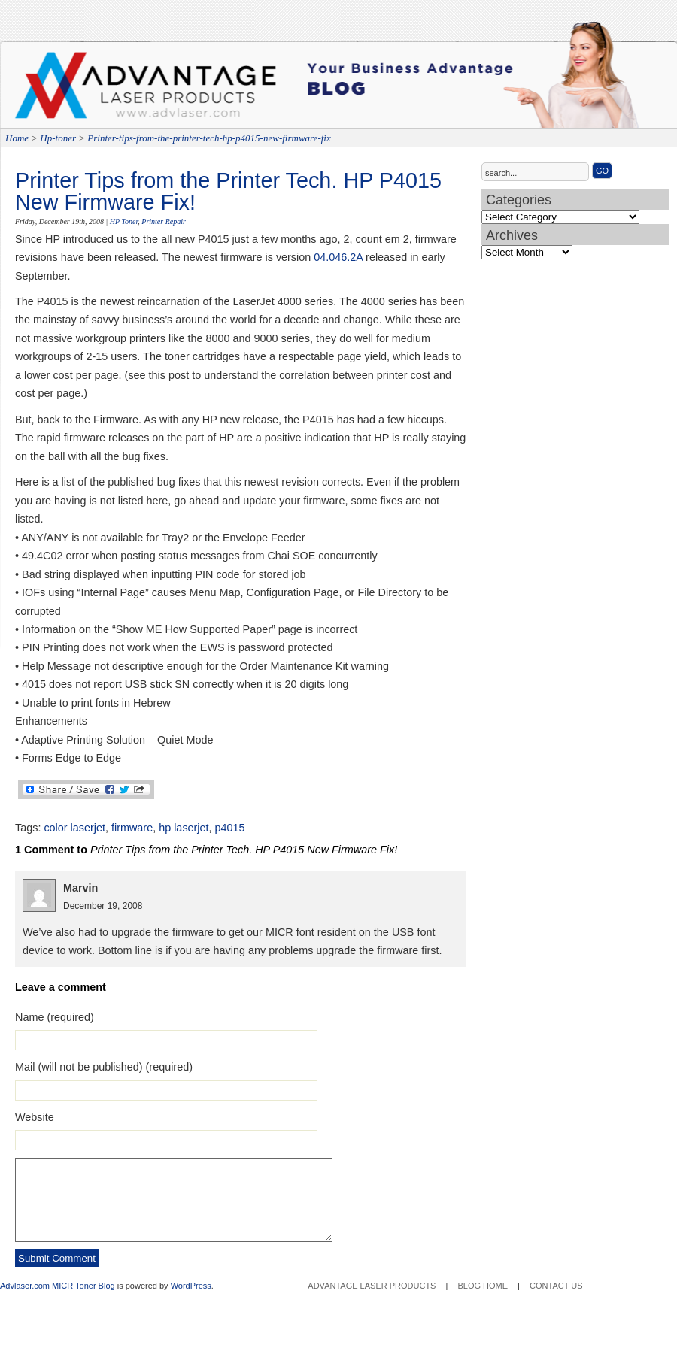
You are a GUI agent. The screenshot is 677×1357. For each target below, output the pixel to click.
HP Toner (124, 221)
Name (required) (54, 1017)
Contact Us (556, 1285)
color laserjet (74, 828)
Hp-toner (58, 138)
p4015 (230, 828)
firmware (132, 828)
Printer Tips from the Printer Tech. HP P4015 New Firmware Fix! (228, 191)
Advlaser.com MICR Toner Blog (57, 1285)
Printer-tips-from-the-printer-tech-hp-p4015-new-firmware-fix (208, 138)
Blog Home (482, 1285)
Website (34, 1117)
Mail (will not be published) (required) (104, 1067)
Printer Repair (163, 221)
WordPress (191, 1285)
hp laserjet (183, 828)
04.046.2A (338, 257)
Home (17, 138)
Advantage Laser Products (75, 90)
